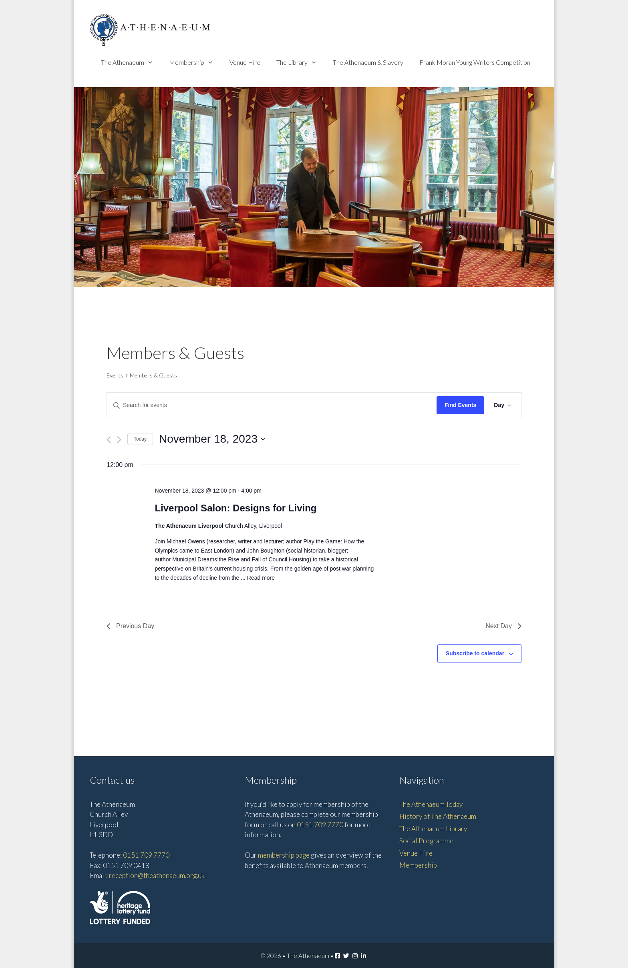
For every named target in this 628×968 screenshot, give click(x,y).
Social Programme (426, 840)
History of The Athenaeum (437, 816)
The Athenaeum (131, 62)
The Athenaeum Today (431, 804)
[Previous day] (109, 439)
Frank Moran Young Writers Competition (474, 62)
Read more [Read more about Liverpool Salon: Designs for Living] (261, 578)
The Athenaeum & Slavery (368, 62)
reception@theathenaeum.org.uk (157, 875)
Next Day (503, 626)
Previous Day (130, 626)
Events (115, 375)
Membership (195, 62)
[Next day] (119, 439)
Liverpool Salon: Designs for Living (235, 508)
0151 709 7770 (146, 855)
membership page (284, 855)
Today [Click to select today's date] (140, 439)
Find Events (460, 405)
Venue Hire (244, 62)
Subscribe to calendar (475, 653)
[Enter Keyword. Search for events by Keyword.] (272, 405)
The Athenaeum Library (433, 828)
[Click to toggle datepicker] (212, 439)
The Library (300, 62)
